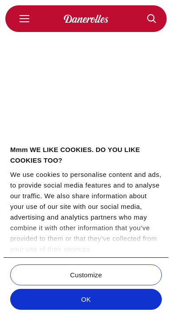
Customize (86, 275)
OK (86, 299)
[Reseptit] (151, 18)
